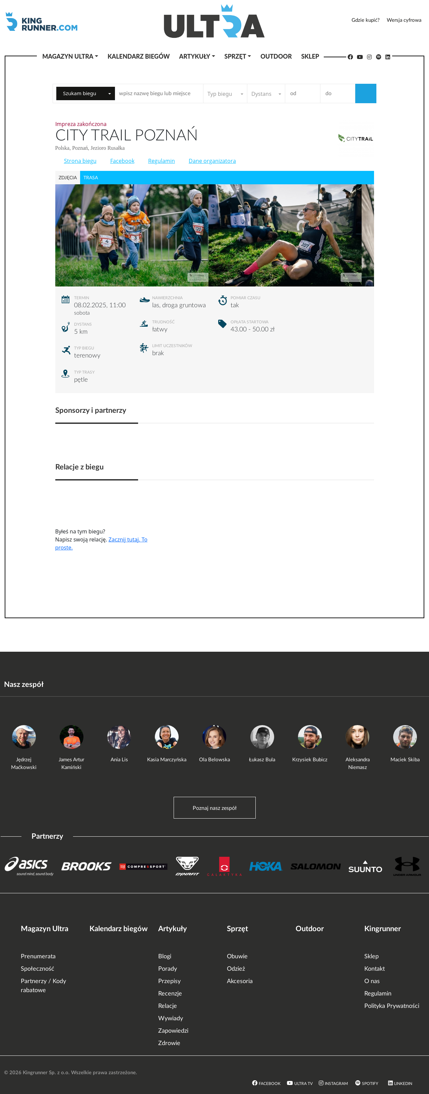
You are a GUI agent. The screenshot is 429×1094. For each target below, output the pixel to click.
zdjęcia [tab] (68, 178)
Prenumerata (38, 957)
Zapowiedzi (173, 1031)
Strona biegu (80, 161)
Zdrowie (169, 1043)
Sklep (371, 957)
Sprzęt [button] (235, 56)
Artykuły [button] (194, 56)
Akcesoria (240, 981)
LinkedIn (403, 1084)
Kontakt (374, 969)
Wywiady (170, 1019)
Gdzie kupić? (366, 20)
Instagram (336, 1084)
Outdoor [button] (276, 56)
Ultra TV (303, 1084)
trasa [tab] (90, 178)
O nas (372, 981)
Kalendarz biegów (118, 928)
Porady (167, 969)
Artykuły (172, 928)
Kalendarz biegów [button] (139, 56)
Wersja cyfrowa (404, 20)
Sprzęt (237, 928)
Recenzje (170, 994)
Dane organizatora (212, 161)
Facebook (122, 161)
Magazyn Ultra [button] (67, 56)
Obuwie (237, 957)
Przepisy (169, 981)
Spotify (370, 1084)
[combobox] (85, 93)
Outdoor (310, 928)
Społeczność (37, 969)
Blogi (164, 957)
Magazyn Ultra (44, 928)
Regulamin (161, 161)
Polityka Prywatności (391, 1006)
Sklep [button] (310, 56)
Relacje (167, 1006)
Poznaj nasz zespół (215, 808)
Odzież (236, 969)
